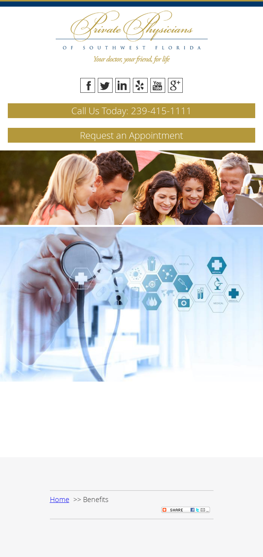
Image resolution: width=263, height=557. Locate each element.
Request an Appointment (131, 135)
